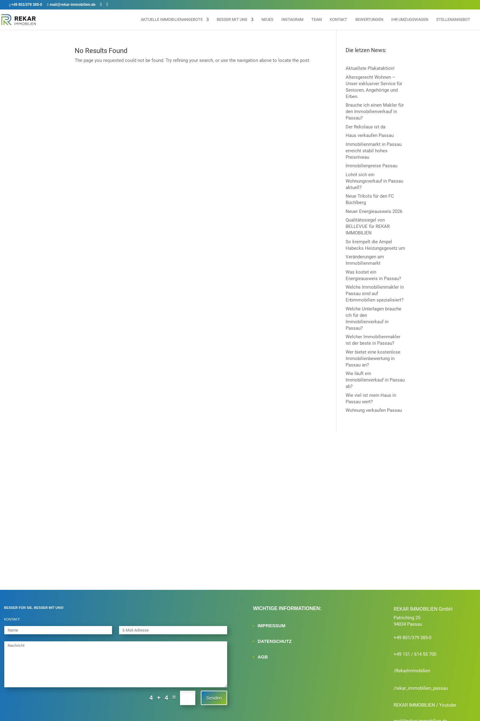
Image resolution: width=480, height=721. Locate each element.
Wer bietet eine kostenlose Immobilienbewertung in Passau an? (373, 358)
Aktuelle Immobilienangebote (172, 19)
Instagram (292, 19)
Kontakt (338, 19)
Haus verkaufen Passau (370, 135)
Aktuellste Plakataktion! (370, 68)
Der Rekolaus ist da (365, 127)
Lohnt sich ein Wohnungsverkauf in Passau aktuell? (374, 181)
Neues (267, 19)
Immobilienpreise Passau (371, 166)
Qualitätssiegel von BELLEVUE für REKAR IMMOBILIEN (368, 226)
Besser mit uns (232, 19)
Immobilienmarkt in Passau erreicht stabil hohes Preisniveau (374, 151)
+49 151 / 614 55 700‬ (415, 628)
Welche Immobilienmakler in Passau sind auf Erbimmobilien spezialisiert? (375, 293)
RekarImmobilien (413, 644)
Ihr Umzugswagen (409, 19)
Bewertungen (369, 19)
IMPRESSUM (271, 599)
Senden (214, 671)
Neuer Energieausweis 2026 (374, 211)
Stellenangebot (453, 19)
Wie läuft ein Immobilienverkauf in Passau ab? (375, 380)
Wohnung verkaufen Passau (374, 410)
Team (316, 19)
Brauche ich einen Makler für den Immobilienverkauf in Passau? (375, 111)
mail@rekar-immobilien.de (420, 694)
